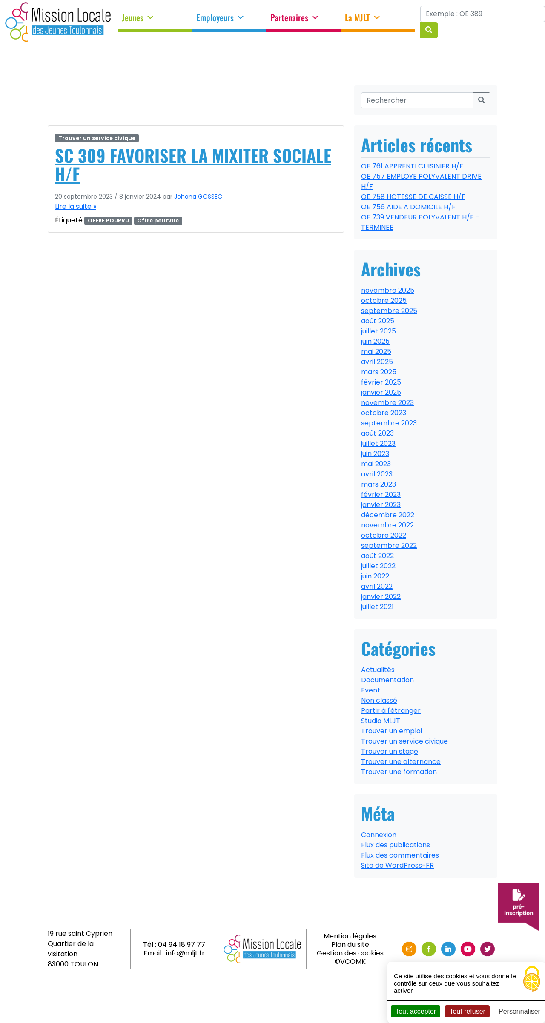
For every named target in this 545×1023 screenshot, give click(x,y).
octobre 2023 (383, 413)
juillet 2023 (378, 443)
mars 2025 (378, 372)
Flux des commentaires (400, 855)
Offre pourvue (158, 220)
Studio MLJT (380, 721)
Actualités (378, 670)
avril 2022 (377, 586)
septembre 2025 (389, 311)
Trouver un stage (389, 751)
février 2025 (381, 382)
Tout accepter (415, 1011)
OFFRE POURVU (108, 220)
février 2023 (381, 494)
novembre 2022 (387, 525)
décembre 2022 (387, 515)
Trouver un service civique (96, 138)
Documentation (387, 680)
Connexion (378, 835)
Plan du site (350, 944)
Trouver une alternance (401, 762)
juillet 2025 (378, 331)
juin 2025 (375, 341)
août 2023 (377, 433)
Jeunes (138, 18)
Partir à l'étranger (391, 710)
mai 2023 (376, 464)
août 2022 (377, 556)
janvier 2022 (381, 596)
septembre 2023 (389, 423)
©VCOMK (350, 961)
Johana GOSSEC (198, 196)
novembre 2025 (387, 290)
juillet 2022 (378, 566)
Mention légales (350, 936)
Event (370, 690)
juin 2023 (375, 454)
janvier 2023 (381, 505)
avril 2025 (377, 362)
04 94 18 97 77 (181, 944)
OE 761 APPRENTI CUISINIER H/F (412, 166)
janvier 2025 (381, 392)
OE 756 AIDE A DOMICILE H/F (408, 207)
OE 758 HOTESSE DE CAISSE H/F (413, 197)
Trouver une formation (399, 772)
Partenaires (294, 18)
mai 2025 (376, 351)
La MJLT (363, 18)
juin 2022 (375, 576)
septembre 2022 (389, 545)
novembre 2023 (387, 402)
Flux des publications (395, 845)
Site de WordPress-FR (397, 865)
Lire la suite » (75, 206)
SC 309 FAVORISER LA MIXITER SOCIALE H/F (193, 164)
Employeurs (220, 18)
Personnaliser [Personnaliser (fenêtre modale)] (519, 1011)
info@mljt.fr (185, 953)
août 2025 (377, 321)
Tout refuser (467, 1011)
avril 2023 (377, 474)
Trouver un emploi (391, 731)
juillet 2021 (377, 607)
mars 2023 (378, 484)
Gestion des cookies (350, 953)
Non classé (379, 700)
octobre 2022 (383, 535)
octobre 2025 (384, 300)
